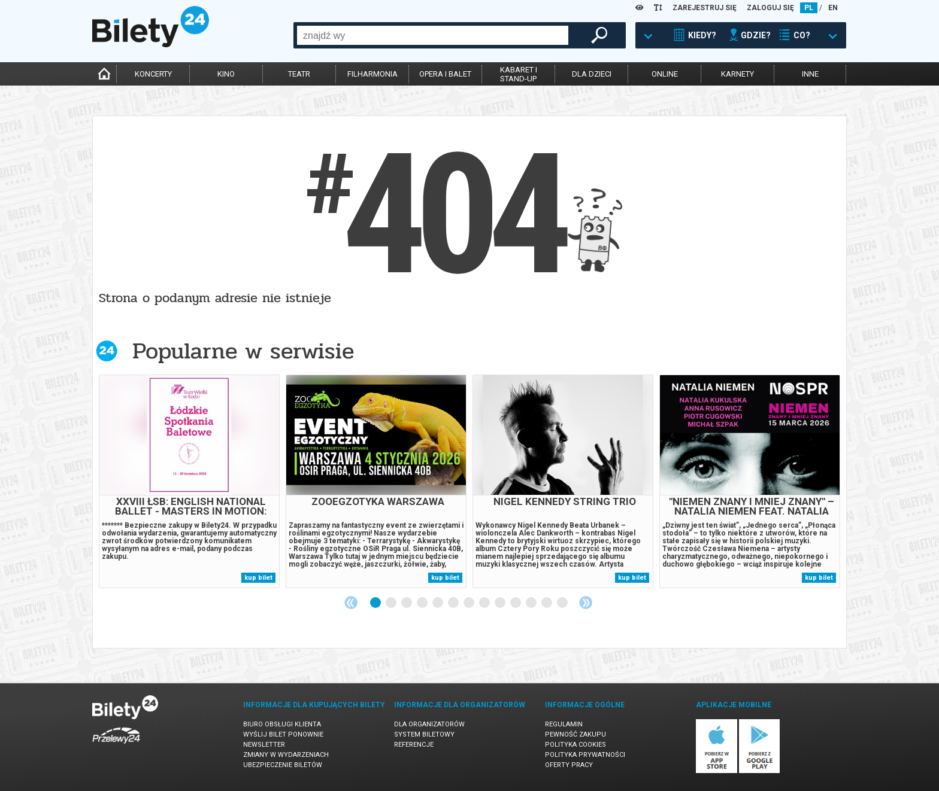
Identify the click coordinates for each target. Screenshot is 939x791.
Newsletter (264, 745)
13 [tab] (563, 603)
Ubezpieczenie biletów (282, 765)
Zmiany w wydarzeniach (286, 755)
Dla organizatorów (429, 724)
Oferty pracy (569, 765)
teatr (299, 73)
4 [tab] (423, 603)
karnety (737, 73)
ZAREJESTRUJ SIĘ (705, 8)
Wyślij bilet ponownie (283, 734)
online (665, 73)
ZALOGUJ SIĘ (770, 8)
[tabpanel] (189, 481)
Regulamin (564, 724)
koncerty (153, 73)
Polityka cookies (575, 745)
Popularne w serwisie (243, 351)
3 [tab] (407, 603)
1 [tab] (376, 603)
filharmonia (372, 73)
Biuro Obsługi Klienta (282, 724)
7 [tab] (469, 603)
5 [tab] (438, 603)
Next (585, 602)
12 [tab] (547, 603)
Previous (351, 602)
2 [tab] (392, 603)
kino (226, 73)
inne (810, 73)
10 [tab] (516, 603)
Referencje (414, 745)
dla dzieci (591, 73)
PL (808, 8)
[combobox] (432, 35)
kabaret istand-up (518, 74)
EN (833, 8)
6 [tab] (454, 603)
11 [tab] (532, 603)
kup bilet (258, 578)
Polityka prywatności (585, 755)
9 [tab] (501, 603)
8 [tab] (485, 603)
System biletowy (424, 734)
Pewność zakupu (575, 734)
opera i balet (445, 73)
